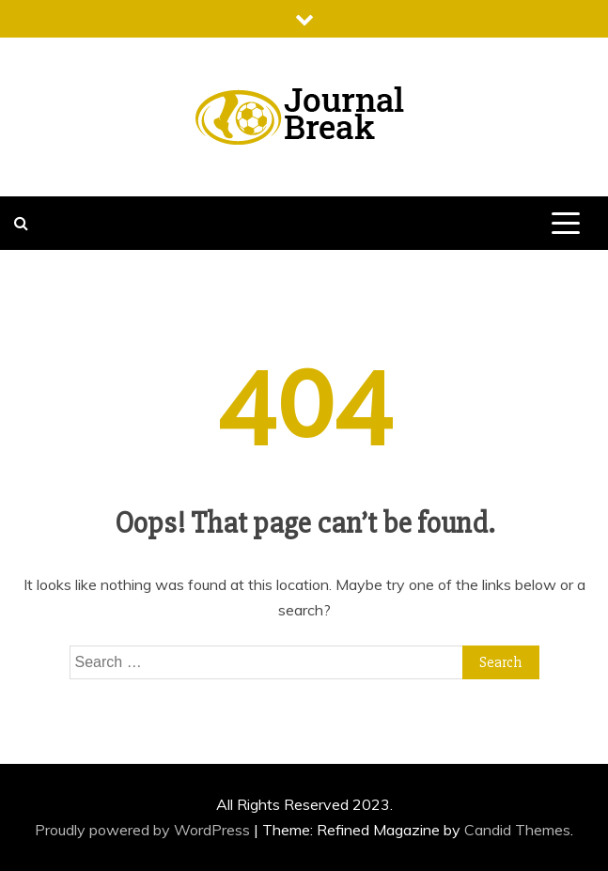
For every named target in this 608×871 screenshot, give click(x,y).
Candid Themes (517, 829)
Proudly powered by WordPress (144, 829)
